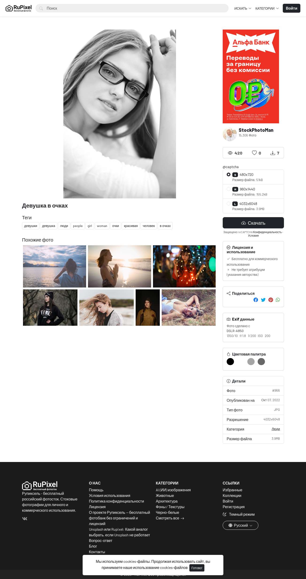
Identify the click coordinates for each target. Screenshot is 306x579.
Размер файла (253, 438)
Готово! (196, 568)
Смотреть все (167, 518)
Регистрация (234, 506)
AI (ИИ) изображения (173, 490)
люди (64, 226)
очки (115, 226)
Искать (241, 8)
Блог (93, 546)
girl (90, 226)
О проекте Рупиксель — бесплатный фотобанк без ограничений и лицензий (119, 518)
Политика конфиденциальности (116, 501)
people (78, 226)
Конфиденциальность (267, 232)
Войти (228, 501)
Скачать (253, 223)
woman (102, 226)
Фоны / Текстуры (170, 506)
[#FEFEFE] (240, 361)
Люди (276, 429)
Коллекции (232, 495)
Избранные (232, 490)
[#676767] (261, 361)
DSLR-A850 (235, 331)
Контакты (97, 551)
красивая (131, 226)
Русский (239, 525)
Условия (253, 235)
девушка (48, 226)
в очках (165, 226)
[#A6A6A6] (251, 361)
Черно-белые (167, 512)
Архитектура (167, 501)
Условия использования (109, 495)
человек (149, 226)
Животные (165, 495)
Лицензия (97, 506)
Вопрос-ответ (100, 540)
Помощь (96, 490)
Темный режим (239, 514)
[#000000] (230, 361)
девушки (30, 226)
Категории (265, 8)
